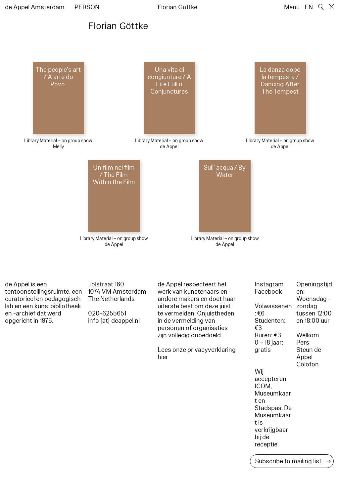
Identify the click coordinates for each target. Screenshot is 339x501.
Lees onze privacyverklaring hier (197, 353)
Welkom (307, 335)
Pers (302, 342)
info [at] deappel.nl (114, 320)
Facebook (268, 291)
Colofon (307, 364)
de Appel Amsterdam (35, 7)
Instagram (269, 284)
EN (309, 7)
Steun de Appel (308, 353)
